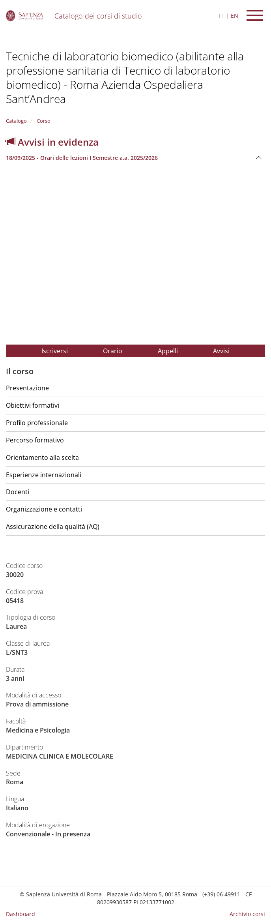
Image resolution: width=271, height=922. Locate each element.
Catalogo (16, 120)
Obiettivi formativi (32, 405)
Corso (43, 120)
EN (234, 15)
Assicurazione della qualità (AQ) (52, 526)
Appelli (168, 351)
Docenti (17, 491)
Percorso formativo (35, 440)
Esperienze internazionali (43, 474)
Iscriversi (54, 351)
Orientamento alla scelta (42, 457)
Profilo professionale (37, 422)
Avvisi (221, 351)
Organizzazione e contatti (44, 509)
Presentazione (27, 388)
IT (221, 15)
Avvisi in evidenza (52, 141)
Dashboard (20, 914)
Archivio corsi (247, 914)
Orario (112, 351)
